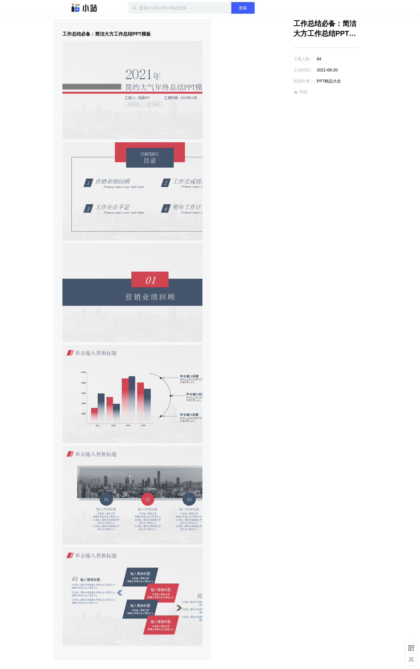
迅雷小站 (84, 7)
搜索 (243, 8)
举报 (300, 91)
